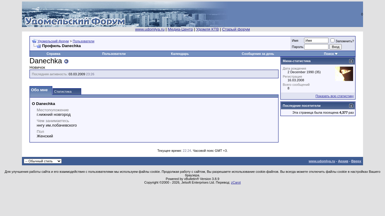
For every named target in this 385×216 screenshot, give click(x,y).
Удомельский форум (53, 41)
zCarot (236, 182)
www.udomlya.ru (150, 29)
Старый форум (236, 29)
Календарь (180, 54)
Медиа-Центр (180, 29)
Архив (343, 161)
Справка (53, 54)
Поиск (329, 54)
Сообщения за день (258, 54)
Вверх (356, 161)
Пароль (297, 47)
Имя (295, 40)
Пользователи (83, 41)
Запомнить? (342, 41)
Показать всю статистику (335, 96)
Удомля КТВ (207, 29)
